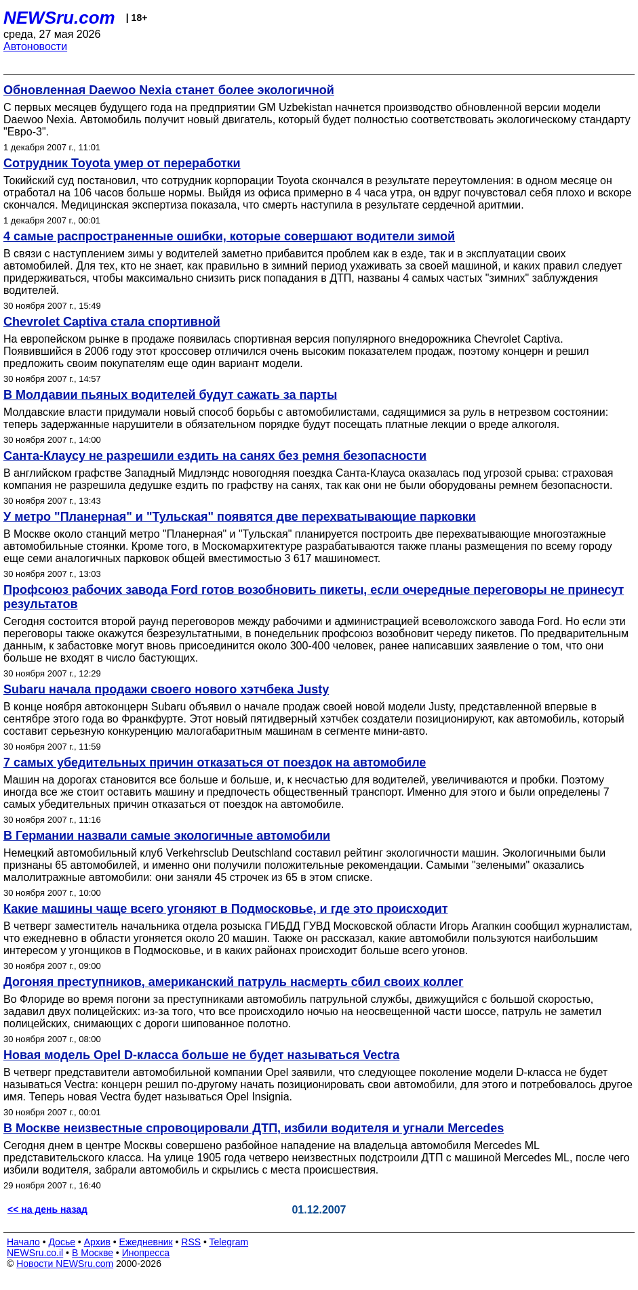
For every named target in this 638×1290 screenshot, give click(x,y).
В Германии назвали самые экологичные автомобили (166, 835)
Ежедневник (146, 1242)
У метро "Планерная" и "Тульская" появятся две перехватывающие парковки (239, 516)
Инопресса (146, 1252)
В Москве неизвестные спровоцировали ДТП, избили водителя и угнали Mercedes (253, 1128)
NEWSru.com (59, 17)
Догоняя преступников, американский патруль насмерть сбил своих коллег (233, 982)
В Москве (92, 1252)
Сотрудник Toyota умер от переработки (122, 163)
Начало (23, 1242)
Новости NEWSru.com (64, 1263)
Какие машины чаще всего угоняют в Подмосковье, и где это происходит (225, 909)
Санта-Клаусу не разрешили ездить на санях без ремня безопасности (214, 456)
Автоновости (35, 46)
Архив (97, 1242)
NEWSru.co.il (35, 1252)
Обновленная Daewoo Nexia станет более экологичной (168, 90)
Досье (61, 1242)
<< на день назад (47, 1209)
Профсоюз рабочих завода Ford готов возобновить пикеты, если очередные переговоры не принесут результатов (313, 597)
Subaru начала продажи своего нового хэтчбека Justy (166, 689)
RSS (191, 1242)
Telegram (229, 1242)
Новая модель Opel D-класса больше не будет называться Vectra (201, 1055)
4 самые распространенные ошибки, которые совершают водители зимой (229, 236)
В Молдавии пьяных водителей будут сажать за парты (170, 395)
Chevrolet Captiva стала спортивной (111, 321)
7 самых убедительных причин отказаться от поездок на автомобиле (214, 762)
